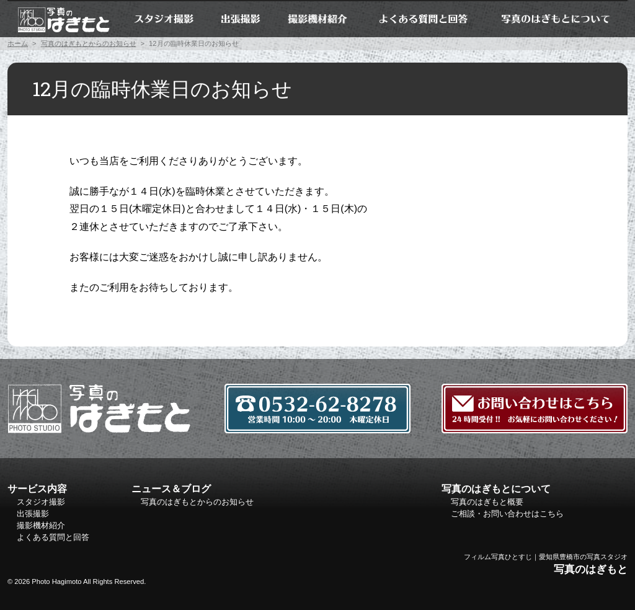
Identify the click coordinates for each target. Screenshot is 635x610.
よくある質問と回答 (423, 18)
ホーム (63, 18)
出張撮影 (241, 18)
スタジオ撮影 (163, 18)
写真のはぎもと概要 (487, 501)
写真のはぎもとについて (556, 18)
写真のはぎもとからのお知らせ (88, 43)
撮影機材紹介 (318, 18)
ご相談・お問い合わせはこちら (507, 513)
